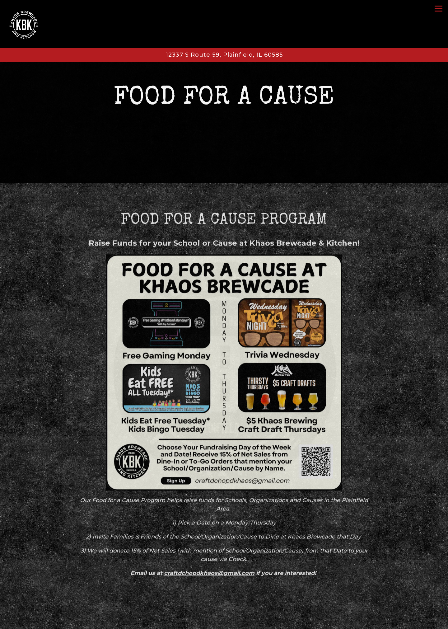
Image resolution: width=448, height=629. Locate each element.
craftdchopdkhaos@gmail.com (209, 568)
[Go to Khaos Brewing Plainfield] (224, 55)
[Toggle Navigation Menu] (438, 8)
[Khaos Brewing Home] (30, 24)
